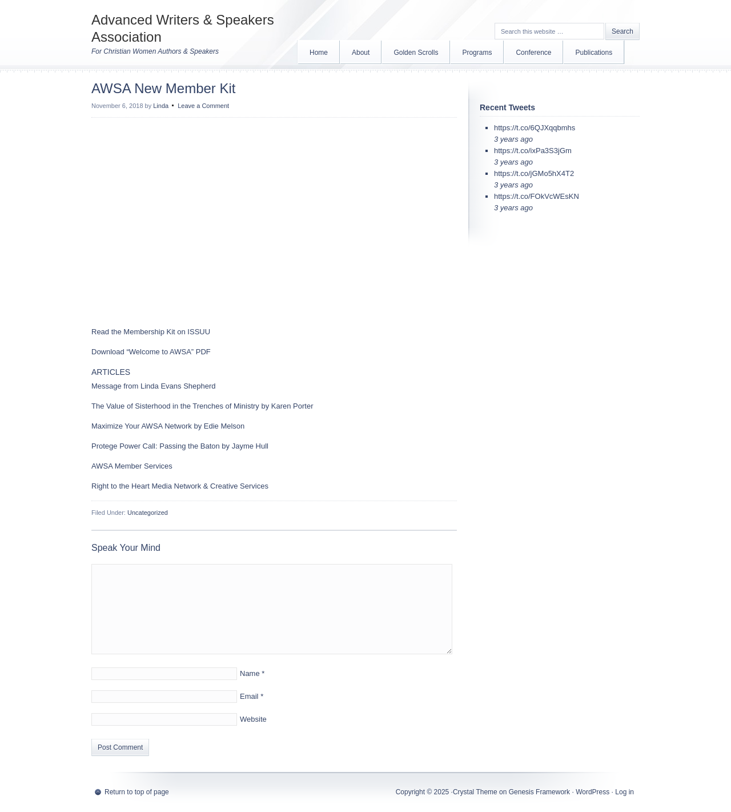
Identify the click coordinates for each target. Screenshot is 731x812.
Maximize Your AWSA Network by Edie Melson (167, 426)
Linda (160, 105)
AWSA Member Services (131, 466)
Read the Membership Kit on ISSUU (151, 331)
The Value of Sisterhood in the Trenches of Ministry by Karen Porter (202, 406)
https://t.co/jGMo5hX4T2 (534, 173)
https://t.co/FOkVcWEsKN (536, 196)
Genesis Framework (539, 792)
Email (249, 696)
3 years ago (513, 139)
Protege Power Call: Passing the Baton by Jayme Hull (179, 446)
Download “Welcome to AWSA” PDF (151, 351)
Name (250, 673)
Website (253, 719)
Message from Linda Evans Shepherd (153, 386)
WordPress (592, 792)
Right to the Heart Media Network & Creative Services (179, 486)
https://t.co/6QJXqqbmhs (534, 127)
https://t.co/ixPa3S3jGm (533, 150)
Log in (624, 792)
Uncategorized (147, 512)
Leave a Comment (203, 105)
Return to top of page (137, 792)
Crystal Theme (475, 792)
